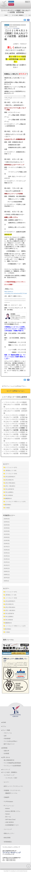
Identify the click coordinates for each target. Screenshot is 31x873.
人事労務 (23, 25)
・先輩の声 (5, 750)
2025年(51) (7, 521)
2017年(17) (7, 546)
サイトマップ (6, 769)
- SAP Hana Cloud (10, 819)
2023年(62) (7, 528)
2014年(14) (7, 556)
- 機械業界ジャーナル (11, 793)
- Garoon (7, 814)
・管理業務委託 (7, 841)
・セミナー (5, 782)
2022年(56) (7, 531)
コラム (4, 726)
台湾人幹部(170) (8, 479)
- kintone (7, 808)
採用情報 (4, 748)
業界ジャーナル (8, 640)
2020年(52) (7, 537)
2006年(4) (6, 580)
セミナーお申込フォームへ (15, 391)
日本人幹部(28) (8, 495)
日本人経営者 (16, 28)
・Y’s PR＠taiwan (7, 801)
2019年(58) (7, 540)
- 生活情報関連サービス (12, 825)
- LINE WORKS (9, 822)
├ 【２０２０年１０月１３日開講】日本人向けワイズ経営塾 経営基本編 (15, 439)
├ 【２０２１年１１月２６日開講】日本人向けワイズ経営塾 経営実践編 (15, 404)
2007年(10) (7, 577)
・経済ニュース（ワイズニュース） (13, 786)
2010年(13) (7, 568)
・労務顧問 (5, 797)
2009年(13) (7, 571)
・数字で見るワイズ (8, 744)
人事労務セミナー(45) (10, 470)
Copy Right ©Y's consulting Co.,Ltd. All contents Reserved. (15, 870)
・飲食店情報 (6, 837)
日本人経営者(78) (9, 489)
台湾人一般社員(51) (9, 486)
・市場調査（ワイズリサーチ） (11, 790)
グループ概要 (6, 730)
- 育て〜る (8, 816)
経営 (11, 25)
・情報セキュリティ (8, 833)
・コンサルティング (8, 775)
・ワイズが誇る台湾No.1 (9, 741)
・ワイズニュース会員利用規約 (11, 765)
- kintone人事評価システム (12, 811)
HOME (6, 15)
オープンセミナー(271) (10, 467)
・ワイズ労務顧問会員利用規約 (11, 763)
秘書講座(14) (8, 498)
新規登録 (11, 4)
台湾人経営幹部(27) (9, 476)
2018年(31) (7, 543)
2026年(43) (7, 518)
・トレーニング (7, 829)
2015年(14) (7, 553)
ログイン (11, 1)
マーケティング (16, 25)
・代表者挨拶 (6, 738)
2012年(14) (7, 562)
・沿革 (4, 735)
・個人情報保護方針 (8, 760)
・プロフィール (7, 733)
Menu (26, 2)
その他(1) (7, 507)
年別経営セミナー (9, 515)
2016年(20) (7, 549)
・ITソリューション (8, 805)
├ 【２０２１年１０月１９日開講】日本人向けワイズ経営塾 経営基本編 (15, 411)
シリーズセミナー (8, 28)
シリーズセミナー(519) (10, 473)
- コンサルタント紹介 (11, 778)
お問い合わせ (6, 757)
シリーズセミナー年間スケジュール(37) (15, 501)
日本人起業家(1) (8, 492)
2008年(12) (7, 574)
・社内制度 (5, 753)
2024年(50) (7, 525)
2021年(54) (7, 534)
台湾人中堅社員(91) (9, 483)
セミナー (7, 25)
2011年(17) (7, 565)
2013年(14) (7, 559)
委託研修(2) (7, 504)
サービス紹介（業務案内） (18, 15)
